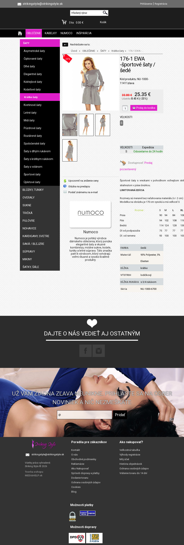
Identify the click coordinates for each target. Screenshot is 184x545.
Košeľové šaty (32, 89)
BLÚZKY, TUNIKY (33, 190)
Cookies (76, 487)
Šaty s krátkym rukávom (38, 159)
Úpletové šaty (32, 182)
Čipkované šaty (33, 58)
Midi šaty (29, 120)
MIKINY (27, 259)
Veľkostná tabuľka (130, 450)
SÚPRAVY (29, 251)
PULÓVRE (29, 220)
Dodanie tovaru (79, 477)
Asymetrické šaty (34, 50)
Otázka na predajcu (79, 186)
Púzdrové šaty (32, 128)
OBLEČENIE (33, 33)
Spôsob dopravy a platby (85, 473)
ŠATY (26, 43)
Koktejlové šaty (33, 81)
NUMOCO (66, 33)
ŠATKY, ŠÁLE (31, 267)
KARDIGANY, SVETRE (36, 236)
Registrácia (161, 3)
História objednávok (131, 463)
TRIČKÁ (27, 213)
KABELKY (51, 33)
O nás (74, 454)
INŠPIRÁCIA (84, 33)
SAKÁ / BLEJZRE (33, 244)
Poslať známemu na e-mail (83, 192)
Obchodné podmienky (83, 459)
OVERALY (29, 197)
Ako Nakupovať (80, 468)
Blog (73, 491)
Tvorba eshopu (34, 471)
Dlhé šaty (29, 66)
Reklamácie (77, 463)
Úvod (74, 50)
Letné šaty (30, 112)
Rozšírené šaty (33, 135)
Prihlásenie (146, 3)
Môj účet (124, 459)
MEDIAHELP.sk (33, 475)
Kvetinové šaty (33, 104)
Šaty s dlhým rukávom (37, 151)
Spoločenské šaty (34, 143)
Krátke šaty (31, 97)
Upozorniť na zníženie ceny (83, 180)
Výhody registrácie (130, 454)
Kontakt (75, 450)
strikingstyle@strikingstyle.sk (47, 454)
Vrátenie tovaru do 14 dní (133, 473)
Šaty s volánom (33, 166)
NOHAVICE (29, 228)
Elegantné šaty (33, 74)
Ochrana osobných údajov (85, 482)
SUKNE (27, 205)
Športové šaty (32, 174)
